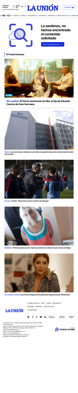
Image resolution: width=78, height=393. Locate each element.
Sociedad (42, 15)
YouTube (41, 317)
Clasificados (32, 310)
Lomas (23, 15)
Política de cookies (71, 317)
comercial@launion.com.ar (18, 331)
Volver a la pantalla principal (51, 44)
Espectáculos (62, 15)
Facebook (36, 317)
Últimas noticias (33, 303)
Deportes (51, 15)
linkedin (45, 317)
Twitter (33, 317)
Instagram (28, 317)
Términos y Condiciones (52, 317)
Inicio (16, 15)
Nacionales (32, 15)
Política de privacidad (62, 317)
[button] (68, 8)
